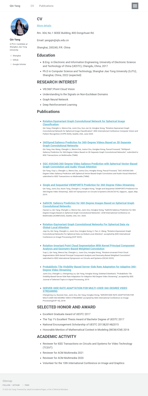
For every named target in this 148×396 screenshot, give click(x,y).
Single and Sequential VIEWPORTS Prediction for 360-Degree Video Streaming (89, 184)
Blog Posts (65, 5)
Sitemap (7, 380)
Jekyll (29, 389)
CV (32, 5)
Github (14, 60)
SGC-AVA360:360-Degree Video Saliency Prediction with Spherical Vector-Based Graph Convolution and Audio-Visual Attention (90, 165)
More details (44, 25)
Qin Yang (15, 5)
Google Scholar (18, 64)
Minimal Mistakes (61, 389)
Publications (46, 5)
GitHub (15, 385)
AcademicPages (39, 389)
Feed (25, 385)
